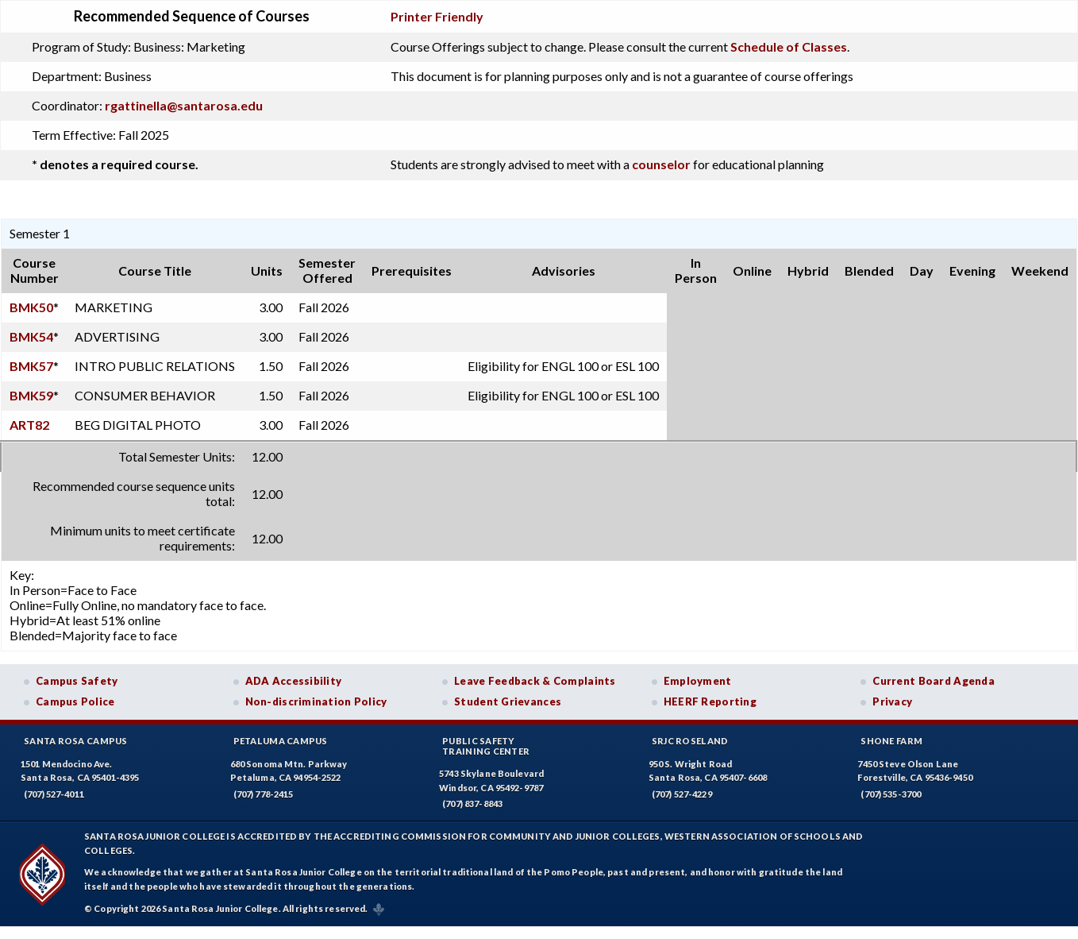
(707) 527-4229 (682, 794)
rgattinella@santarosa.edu (184, 105)
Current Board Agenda (933, 680)
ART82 (29, 424)
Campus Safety (77, 680)
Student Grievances (507, 701)
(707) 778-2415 (263, 794)
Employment (698, 680)
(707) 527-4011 (54, 794)
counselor (661, 164)
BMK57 (31, 365)
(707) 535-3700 (890, 794)
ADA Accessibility (293, 680)
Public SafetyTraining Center (485, 746)
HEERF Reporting (710, 701)
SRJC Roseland (690, 741)
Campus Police (75, 701)
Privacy (892, 701)
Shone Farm (891, 741)
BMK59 (31, 395)
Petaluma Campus (280, 741)
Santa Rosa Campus (76, 741)
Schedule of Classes (788, 46)
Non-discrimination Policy (316, 701)
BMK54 (31, 336)
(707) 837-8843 (472, 803)
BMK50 (31, 307)
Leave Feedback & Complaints (534, 680)
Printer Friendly (437, 16)
